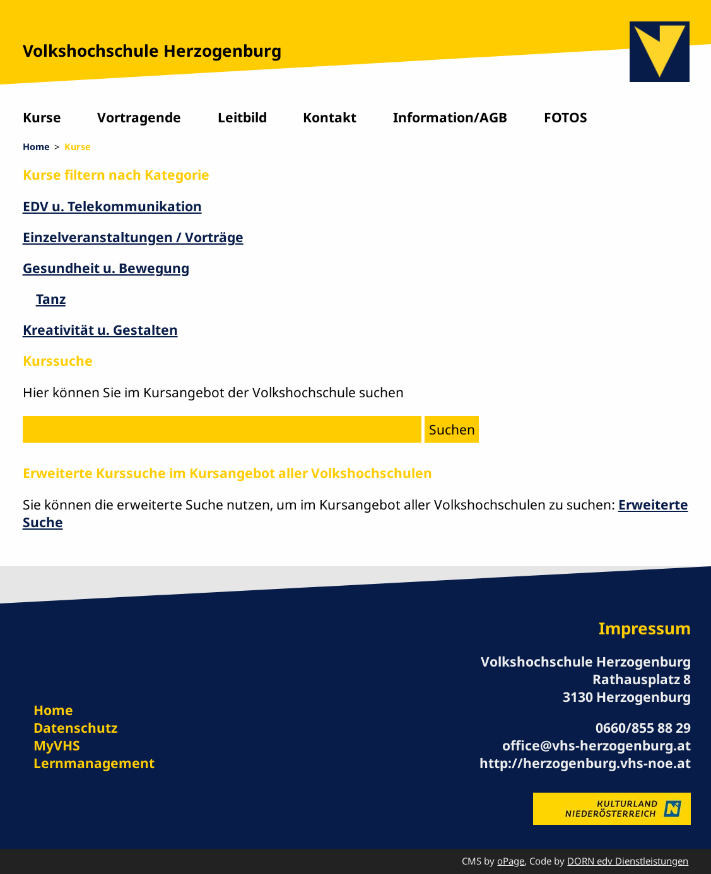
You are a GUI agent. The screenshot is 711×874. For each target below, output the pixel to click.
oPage (510, 860)
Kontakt (329, 117)
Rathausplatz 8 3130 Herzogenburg (627, 688)
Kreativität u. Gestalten (100, 329)
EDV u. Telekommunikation (112, 206)
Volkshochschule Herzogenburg (152, 50)
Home (36, 146)
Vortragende (139, 117)
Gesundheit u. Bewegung (106, 268)
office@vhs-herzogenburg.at (596, 745)
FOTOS (565, 117)
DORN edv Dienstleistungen (627, 860)
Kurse (42, 117)
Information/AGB (450, 117)
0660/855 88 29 (643, 727)
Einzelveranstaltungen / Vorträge (133, 237)
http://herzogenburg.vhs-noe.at (585, 763)
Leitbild (242, 117)
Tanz (51, 298)
